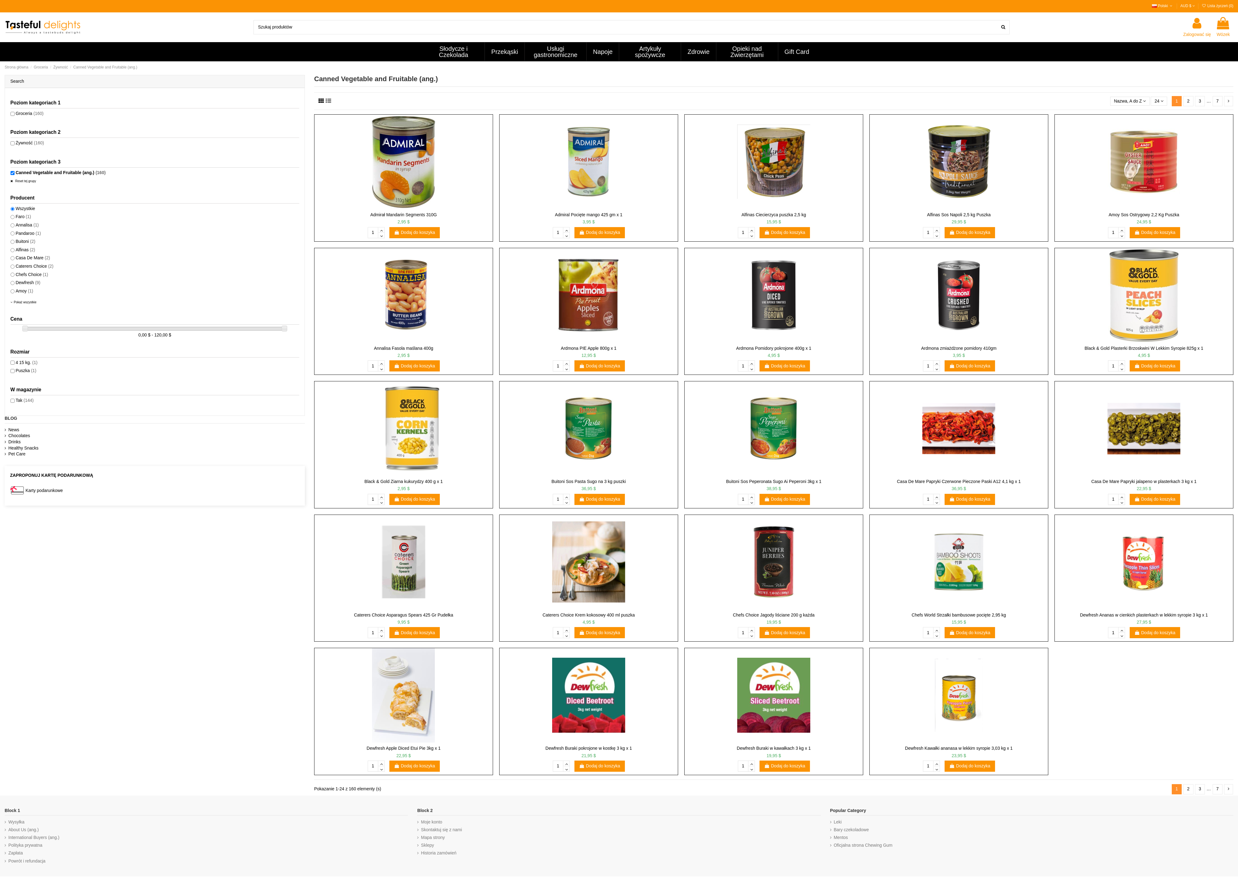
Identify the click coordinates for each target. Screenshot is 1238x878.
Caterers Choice (34, 266)
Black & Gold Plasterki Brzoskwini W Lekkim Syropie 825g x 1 (1143, 348)
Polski (1163, 6)
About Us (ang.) (23, 829)
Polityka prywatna (25, 845)
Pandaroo (28, 233)
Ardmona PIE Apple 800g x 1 (589, 348)
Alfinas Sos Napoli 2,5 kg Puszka (958, 214)
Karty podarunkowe (44, 490)
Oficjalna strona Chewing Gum (863, 845)
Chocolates (19, 435)
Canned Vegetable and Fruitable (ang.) (60, 172)
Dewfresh (27, 282)
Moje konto (431, 821)
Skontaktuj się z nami (441, 829)
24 (1159, 101)
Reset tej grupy (25, 181)
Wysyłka (16, 821)
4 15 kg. (26, 362)
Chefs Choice (31, 274)
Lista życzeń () (1217, 6)
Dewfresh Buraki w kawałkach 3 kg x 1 (774, 748)
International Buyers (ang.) (33, 837)
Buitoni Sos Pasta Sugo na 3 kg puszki (589, 481)
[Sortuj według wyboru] (1130, 101)
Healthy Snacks (23, 448)
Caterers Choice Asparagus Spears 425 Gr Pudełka (403, 614)
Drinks (14, 441)
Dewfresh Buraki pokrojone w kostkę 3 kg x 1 (588, 748)
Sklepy (427, 845)
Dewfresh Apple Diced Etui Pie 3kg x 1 (404, 748)
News (13, 429)
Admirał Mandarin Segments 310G (403, 214)
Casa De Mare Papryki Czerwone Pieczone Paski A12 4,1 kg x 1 (959, 481)
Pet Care (16, 453)
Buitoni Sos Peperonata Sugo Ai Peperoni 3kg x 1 (773, 481)
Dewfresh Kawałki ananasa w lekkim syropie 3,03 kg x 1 (959, 748)
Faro (23, 216)
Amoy (24, 290)
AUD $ (1187, 6)
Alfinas (25, 249)
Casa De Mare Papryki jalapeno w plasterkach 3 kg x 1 (1144, 481)
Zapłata (15, 852)
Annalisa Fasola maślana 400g (403, 348)
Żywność (29, 142)
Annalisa (27, 224)
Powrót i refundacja (26, 860)
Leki (838, 821)
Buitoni (25, 241)
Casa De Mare (32, 257)
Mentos (841, 837)
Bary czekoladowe (851, 829)
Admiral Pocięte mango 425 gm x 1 (588, 214)
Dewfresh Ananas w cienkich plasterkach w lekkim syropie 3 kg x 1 (1144, 614)
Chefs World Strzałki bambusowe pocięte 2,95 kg (959, 614)
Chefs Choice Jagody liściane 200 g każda (774, 614)
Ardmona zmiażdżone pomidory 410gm (959, 348)
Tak (24, 400)
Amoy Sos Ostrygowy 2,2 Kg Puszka (1144, 214)
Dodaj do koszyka (414, 232)
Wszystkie (25, 208)
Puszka (25, 370)
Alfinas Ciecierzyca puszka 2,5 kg (774, 214)
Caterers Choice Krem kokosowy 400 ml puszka (589, 614)
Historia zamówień (438, 852)
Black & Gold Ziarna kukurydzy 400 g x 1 (404, 481)
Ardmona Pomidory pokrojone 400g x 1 (774, 348)
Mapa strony (433, 837)
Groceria (29, 113)
